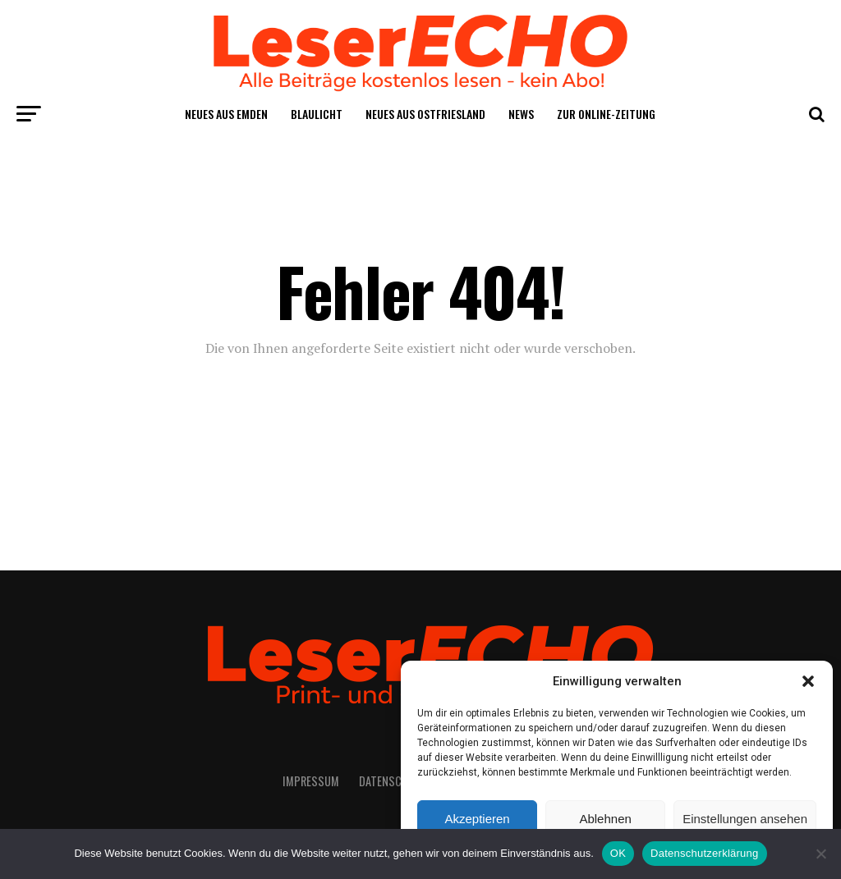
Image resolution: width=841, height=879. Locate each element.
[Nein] (820, 853)
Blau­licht (316, 113)
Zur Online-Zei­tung (606, 113)
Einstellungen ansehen (744, 819)
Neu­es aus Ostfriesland (425, 113)
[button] (808, 681)
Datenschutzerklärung (704, 853)
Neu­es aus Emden (226, 113)
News (521, 113)
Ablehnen (605, 819)
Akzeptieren (476, 819)
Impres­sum (311, 781)
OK (618, 853)
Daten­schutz (393, 781)
